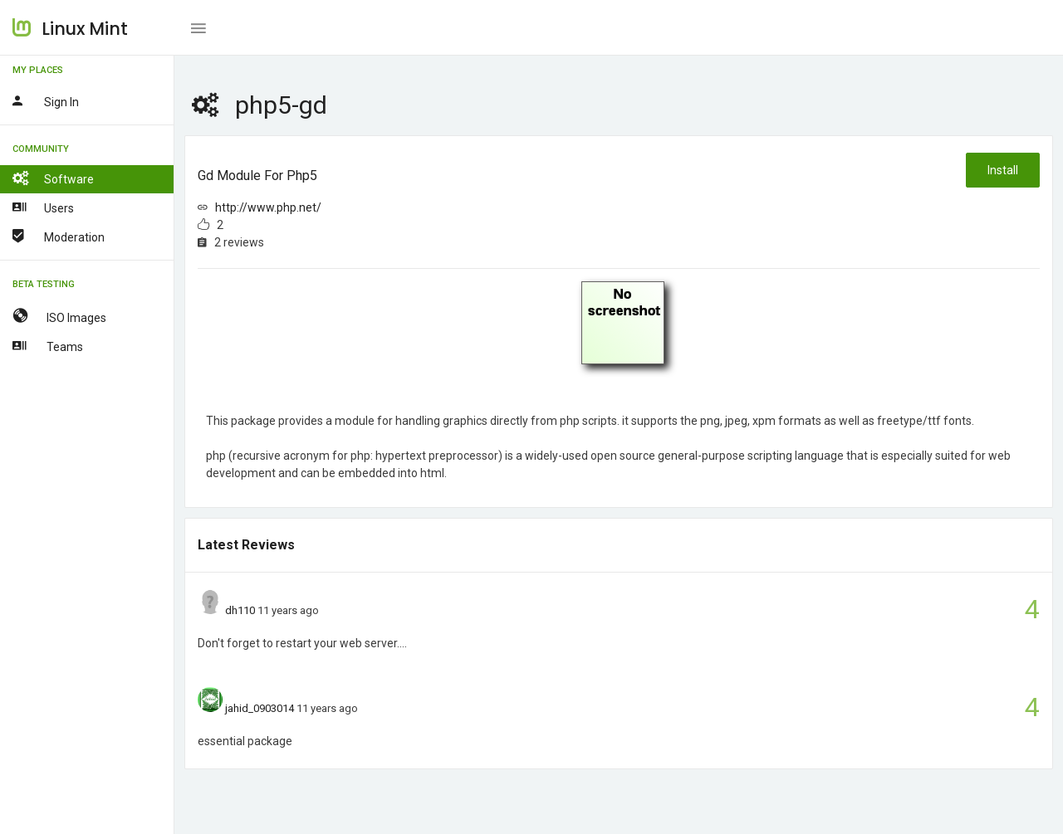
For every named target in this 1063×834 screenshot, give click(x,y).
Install (1002, 170)
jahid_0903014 (259, 708)
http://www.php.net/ (268, 207)
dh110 (240, 610)
